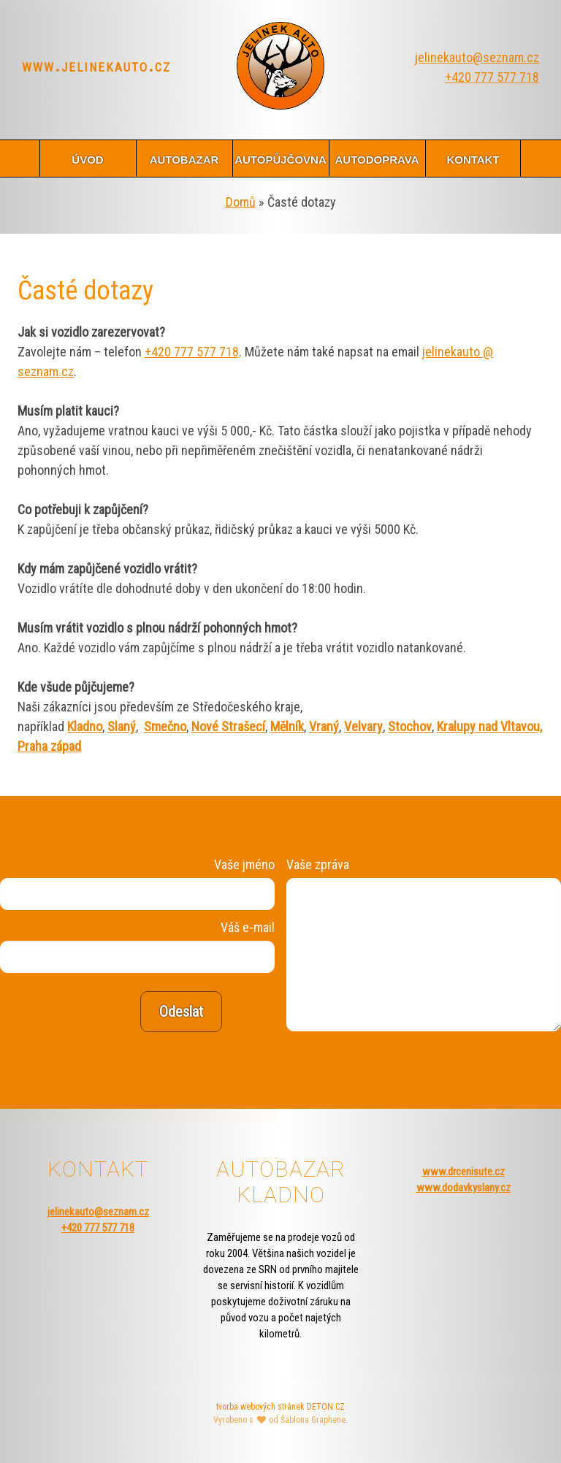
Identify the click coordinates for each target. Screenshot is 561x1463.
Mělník (287, 726)
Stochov (410, 726)
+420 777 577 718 (492, 77)
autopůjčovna (280, 158)
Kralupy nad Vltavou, (489, 726)
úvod (87, 158)
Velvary (363, 726)
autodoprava (377, 158)
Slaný (121, 726)
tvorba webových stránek (260, 1407)
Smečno (165, 726)
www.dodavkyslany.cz (463, 1187)
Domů (241, 202)
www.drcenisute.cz (463, 1171)
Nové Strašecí (228, 726)
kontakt (472, 158)
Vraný (324, 726)
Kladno (84, 726)
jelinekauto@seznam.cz (477, 57)
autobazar (184, 158)
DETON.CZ (326, 1407)
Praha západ (49, 746)
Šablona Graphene (313, 1420)
